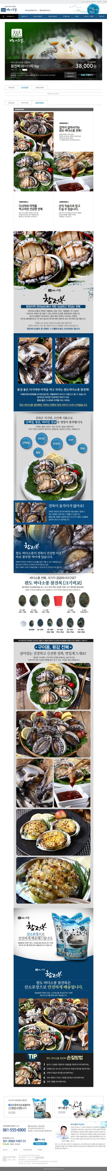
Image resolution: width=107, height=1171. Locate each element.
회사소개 (5, 1149)
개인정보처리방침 (27, 1149)
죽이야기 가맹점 (88, 16)
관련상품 (11, 87)
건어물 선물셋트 (52, 16)
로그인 (83, 1)
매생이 (77, 16)
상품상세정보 (39, 87)
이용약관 (15, 1149)
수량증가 (26, 69)
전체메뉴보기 (10, 16)
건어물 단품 (66, 16)
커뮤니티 (101, 16)
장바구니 (94, 1)
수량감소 (26, 70)
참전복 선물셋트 (37, 16)
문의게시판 (24, 87)
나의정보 (99, 1)
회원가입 (88, 1)
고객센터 (105, 1)
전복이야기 (24, 16)
